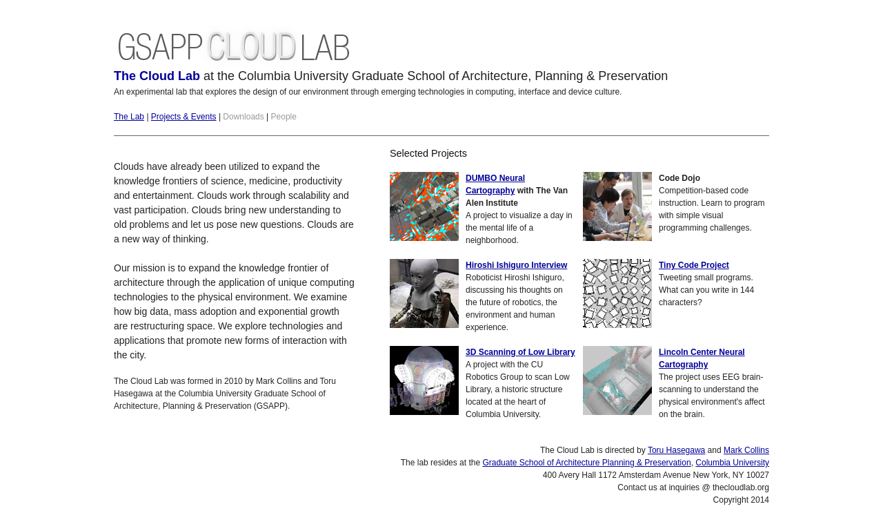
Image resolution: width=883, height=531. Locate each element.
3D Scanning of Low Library (520, 352)
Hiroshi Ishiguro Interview (516, 265)
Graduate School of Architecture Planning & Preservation (586, 462)
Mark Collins (746, 450)
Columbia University (732, 462)
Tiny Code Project (694, 265)
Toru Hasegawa (676, 450)
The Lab (129, 117)
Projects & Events (184, 117)
